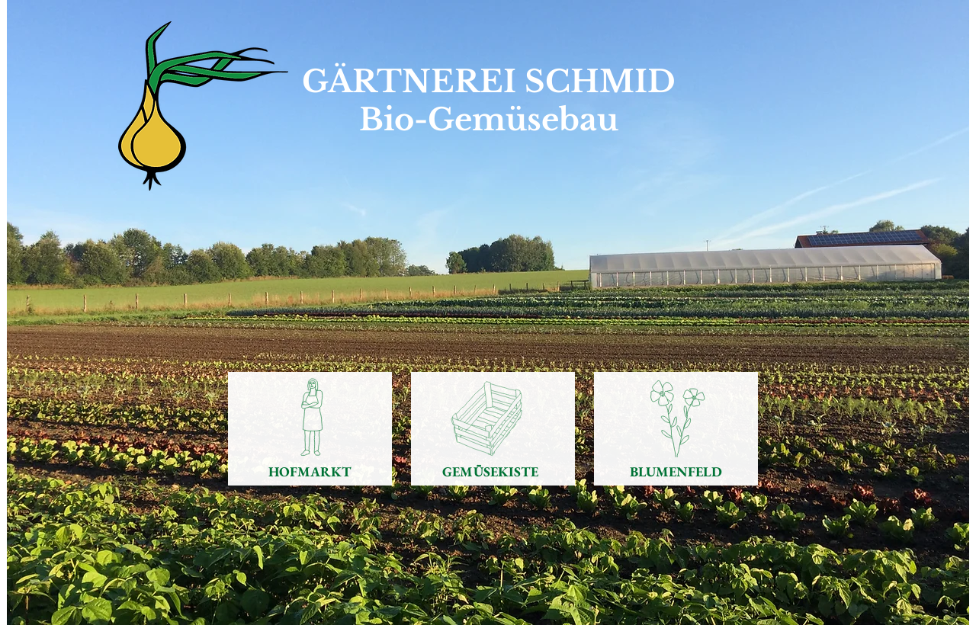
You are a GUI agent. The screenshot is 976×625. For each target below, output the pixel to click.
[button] (488, 312)
